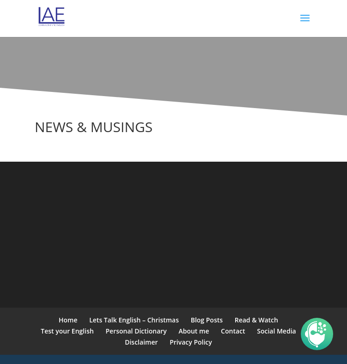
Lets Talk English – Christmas (134, 319)
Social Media (276, 331)
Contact (233, 331)
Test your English (67, 331)
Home (68, 319)
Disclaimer (141, 342)
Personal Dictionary (136, 331)
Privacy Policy (191, 342)
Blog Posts (207, 319)
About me (193, 331)
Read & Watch (256, 319)
